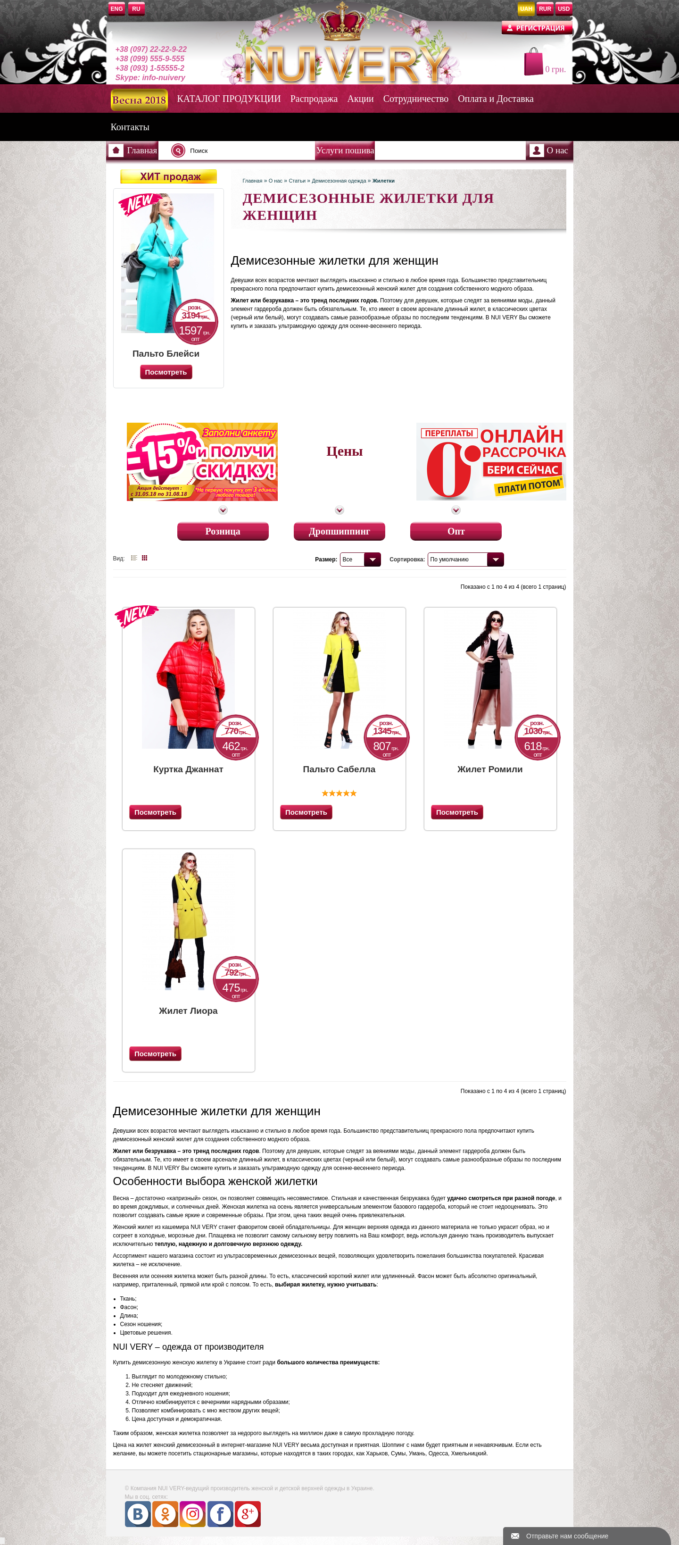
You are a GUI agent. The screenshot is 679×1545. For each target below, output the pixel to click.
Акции (361, 98)
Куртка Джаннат (188, 769)
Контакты (130, 127)
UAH (526, 9)
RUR (545, 9)
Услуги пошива (345, 150)
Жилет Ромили (490, 769)
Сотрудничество (415, 98)
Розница (222, 529)
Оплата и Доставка (496, 98)
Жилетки (384, 181)
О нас (558, 150)
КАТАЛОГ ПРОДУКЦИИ (229, 98)
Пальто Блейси (165, 354)
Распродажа (314, 98)
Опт (456, 529)
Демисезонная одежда (339, 181)
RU (136, 9)
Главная (142, 150)
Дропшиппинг (339, 529)
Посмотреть (155, 812)
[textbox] (246, 150)
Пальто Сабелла (339, 769)
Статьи (297, 181)
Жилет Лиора (188, 1011)
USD (564, 9)
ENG (117, 9)
